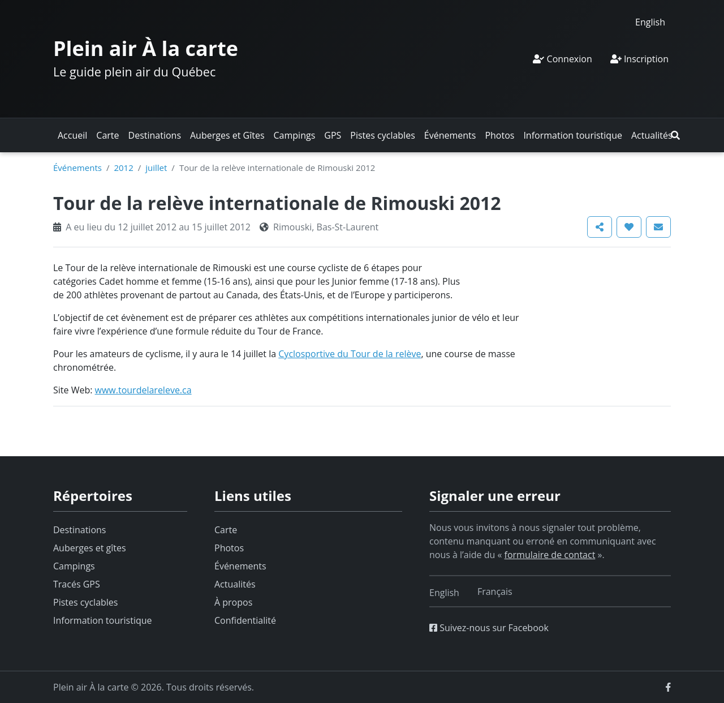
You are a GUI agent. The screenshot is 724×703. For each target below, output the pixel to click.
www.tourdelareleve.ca (143, 390)
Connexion (562, 59)
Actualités (652, 135)
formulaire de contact (550, 554)
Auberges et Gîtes (227, 135)
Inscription (639, 59)
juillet (156, 167)
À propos (233, 602)
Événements (450, 135)
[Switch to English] (650, 22)
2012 (123, 167)
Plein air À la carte (145, 48)
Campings (295, 135)
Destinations (154, 135)
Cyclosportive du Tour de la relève (349, 354)
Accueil (72, 135)
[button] (675, 135)
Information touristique (572, 135)
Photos (499, 135)
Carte (107, 135)
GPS (332, 135)
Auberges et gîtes (89, 548)
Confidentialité (245, 620)
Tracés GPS (76, 584)
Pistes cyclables (382, 135)
